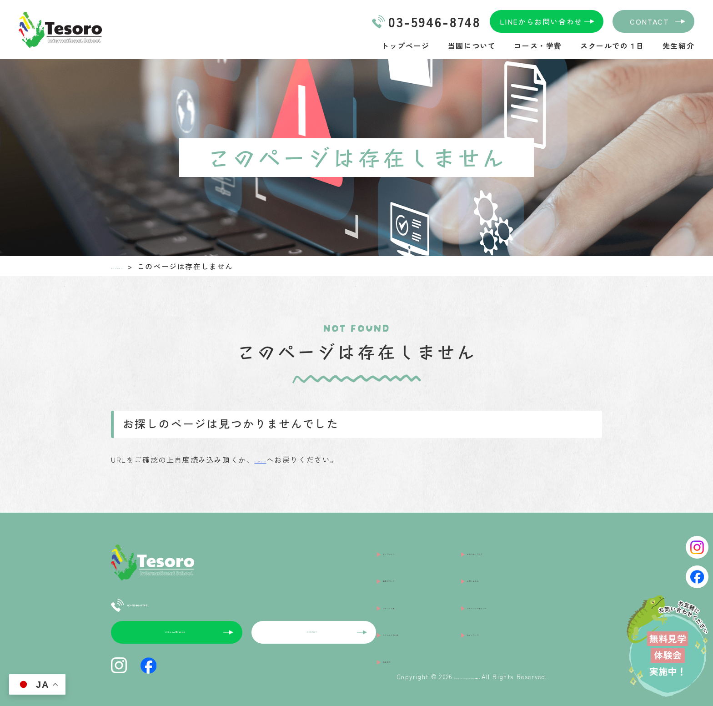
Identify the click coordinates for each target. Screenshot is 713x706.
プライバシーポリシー (507, 576)
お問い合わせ (491, 562)
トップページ (406, 45)
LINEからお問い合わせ (541, 21)
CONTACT (649, 21)
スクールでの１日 (612, 45)
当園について (472, 45)
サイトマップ (491, 590)
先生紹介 (678, 45)
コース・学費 (538, 45)
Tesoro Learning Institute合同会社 (427, 670)
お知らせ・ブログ (499, 548)
